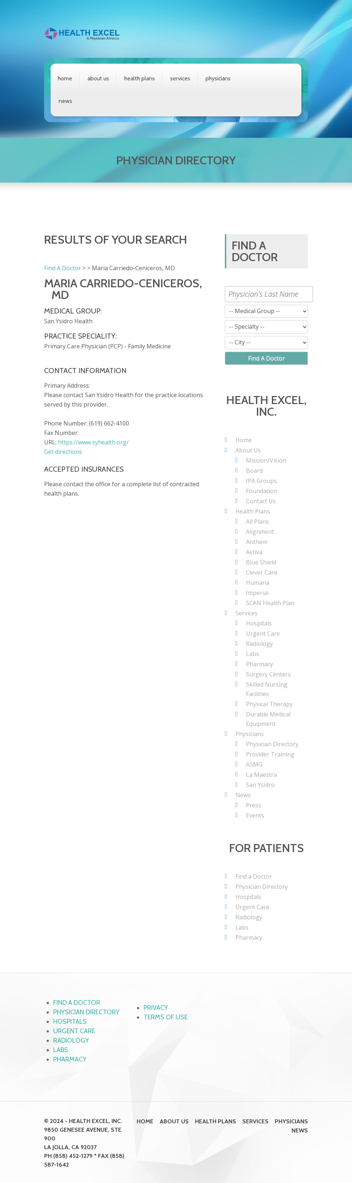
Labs (252, 654)
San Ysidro (260, 785)
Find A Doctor (62, 268)
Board (254, 471)
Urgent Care (263, 634)
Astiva (254, 552)
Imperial (257, 593)
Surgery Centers (268, 674)
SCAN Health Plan (270, 603)
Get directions (63, 452)
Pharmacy (259, 664)
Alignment (260, 532)
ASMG (254, 764)
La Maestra (261, 775)
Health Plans (139, 78)
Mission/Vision (266, 460)
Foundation (261, 491)
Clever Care (261, 572)
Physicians (218, 78)
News (65, 100)
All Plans (257, 521)
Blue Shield (261, 562)
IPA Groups (261, 481)
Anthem (256, 542)
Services (180, 78)
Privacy (156, 1008)
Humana (257, 583)
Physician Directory (272, 744)
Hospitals (259, 623)
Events (255, 815)
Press (253, 805)
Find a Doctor (253, 876)
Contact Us (261, 501)
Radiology (259, 644)
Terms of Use (166, 1017)
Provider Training (270, 754)
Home (65, 78)
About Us (98, 78)
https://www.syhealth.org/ (93, 442)
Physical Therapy (269, 704)
